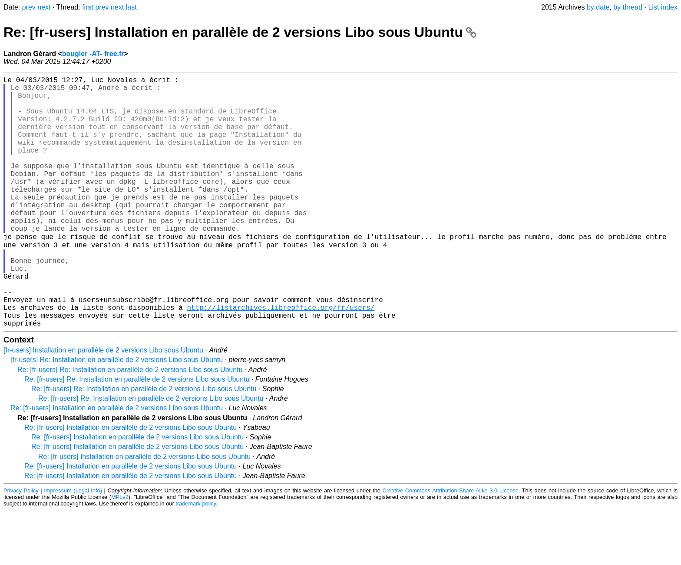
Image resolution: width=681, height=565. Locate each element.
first (87, 7)
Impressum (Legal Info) (73, 545)
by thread (627, 7)
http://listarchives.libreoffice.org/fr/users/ (280, 358)
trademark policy (195, 558)
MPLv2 (120, 551)
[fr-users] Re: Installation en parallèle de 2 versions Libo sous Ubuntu (116, 414)
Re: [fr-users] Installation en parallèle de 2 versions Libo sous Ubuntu (239, 32)
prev (29, 7)
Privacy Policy (21, 545)
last (131, 7)
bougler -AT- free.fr (93, 53)
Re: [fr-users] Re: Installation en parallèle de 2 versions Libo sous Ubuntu (130, 424)
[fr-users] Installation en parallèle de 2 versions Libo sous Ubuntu (103, 405)
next (43, 7)
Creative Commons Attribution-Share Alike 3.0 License (451, 545)
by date (598, 7)
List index (663, 7)
